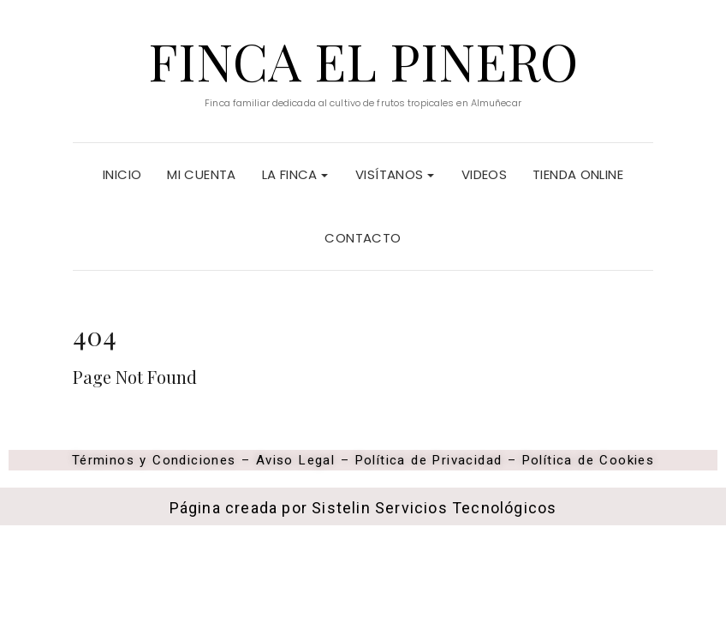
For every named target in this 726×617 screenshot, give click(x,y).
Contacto (362, 238)
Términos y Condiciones (154, 460)
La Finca (295, 174)
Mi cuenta (201, 174)
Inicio (122, 174)
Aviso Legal (295, 460)
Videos (484, 174)
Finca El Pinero (363, 60)
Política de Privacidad (431, 460)
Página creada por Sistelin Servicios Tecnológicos (363, 508)
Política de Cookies (588, 460)
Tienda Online (578, 174)
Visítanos (394, 174)
